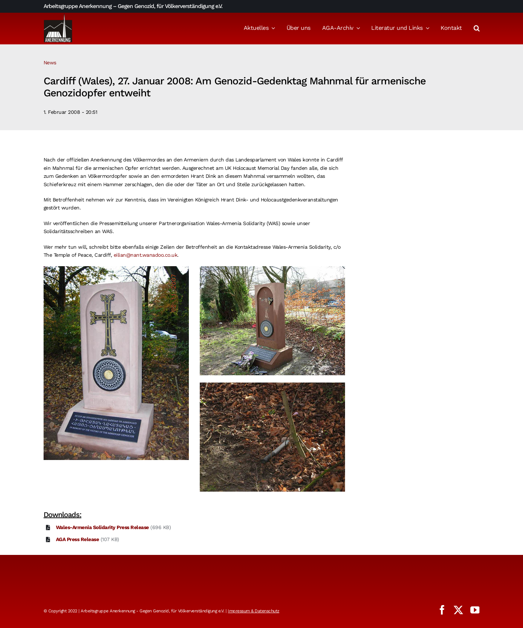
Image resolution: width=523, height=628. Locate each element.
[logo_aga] (58, 16)
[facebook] (442, 610)
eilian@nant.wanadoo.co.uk (146, 255)
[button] (477, 29)
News (50, 62)
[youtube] (475, 610)
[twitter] (458, 610)
